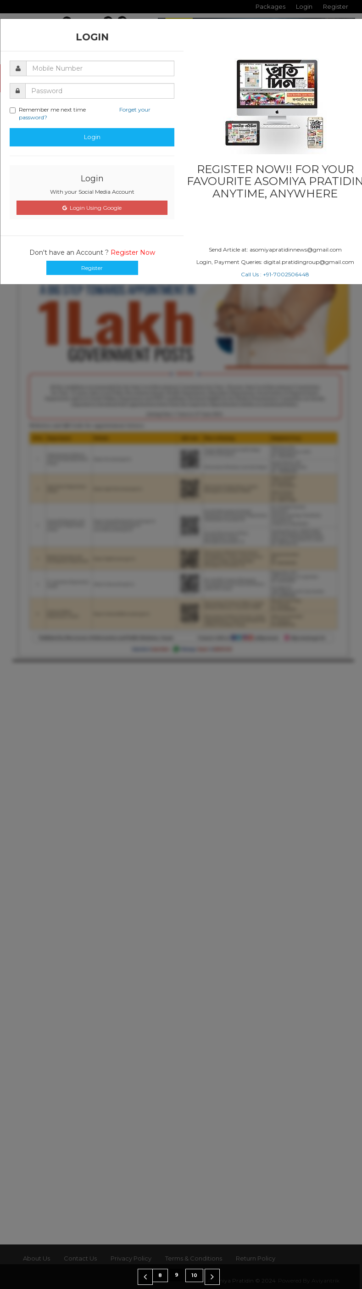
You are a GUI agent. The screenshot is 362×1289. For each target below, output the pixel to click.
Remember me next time (80, 113)
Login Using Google (92, 207)
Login (92, 136)
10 (194, 1275)
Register (92, 267)
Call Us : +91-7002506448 (275, 274)
